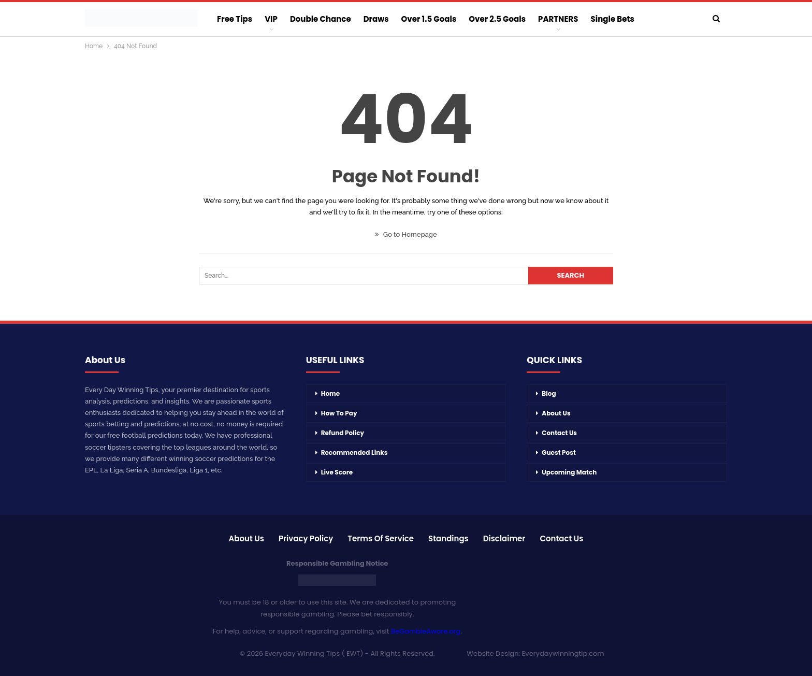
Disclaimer (504, 538)
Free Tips (234, 18)
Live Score (337, 472)
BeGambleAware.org (425, 631)
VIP (271, 18)
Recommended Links (354, 452)
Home (330, 393)
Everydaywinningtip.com (563, 653)
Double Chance (320, 18)
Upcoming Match (569, 472)
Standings (448, 538)
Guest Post (558, 452)
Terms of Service (380, 538)
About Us (556, 413)
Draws (376, 18)
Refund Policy (342, 432)
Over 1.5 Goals (429, 18)
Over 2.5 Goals (497, 18)
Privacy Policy (306, 538)
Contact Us (559, 432)
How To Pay (339, 413)
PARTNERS (558, 18)
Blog (549, 393)
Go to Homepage (406, 234)
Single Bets (612, 18)
